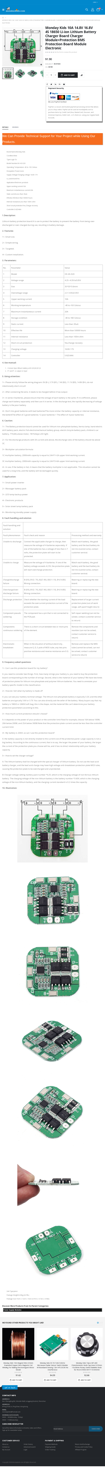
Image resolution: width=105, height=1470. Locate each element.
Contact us (6, 1451)
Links (95, 2)
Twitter (51, 85)
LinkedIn (55, 85)
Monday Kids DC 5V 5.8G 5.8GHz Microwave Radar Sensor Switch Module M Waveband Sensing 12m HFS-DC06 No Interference (52, 1370)
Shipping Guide (50, 1451)
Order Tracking (50, 1453)
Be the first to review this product (66, 52)
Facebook (47, 85)
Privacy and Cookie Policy (83, 1451)
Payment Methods (51, 1448)
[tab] (5, 128)
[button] (41, 65)
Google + (60, 85)
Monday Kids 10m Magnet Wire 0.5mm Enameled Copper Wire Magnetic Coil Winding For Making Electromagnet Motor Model (18, 1370)
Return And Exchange (82, 1448)
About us (5, 1448)
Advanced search (30, 1451)
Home (3, 17)
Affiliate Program (80, 1453)
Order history (28, 1448)
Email (64, 85)
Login (25, 1453)
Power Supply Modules (12, 1314)
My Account (6, 1453)
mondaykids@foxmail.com (11, 1416)
